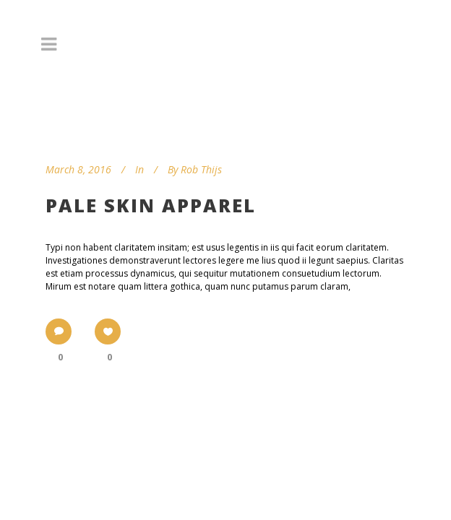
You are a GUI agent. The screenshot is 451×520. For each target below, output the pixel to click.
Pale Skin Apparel (151, 205)
